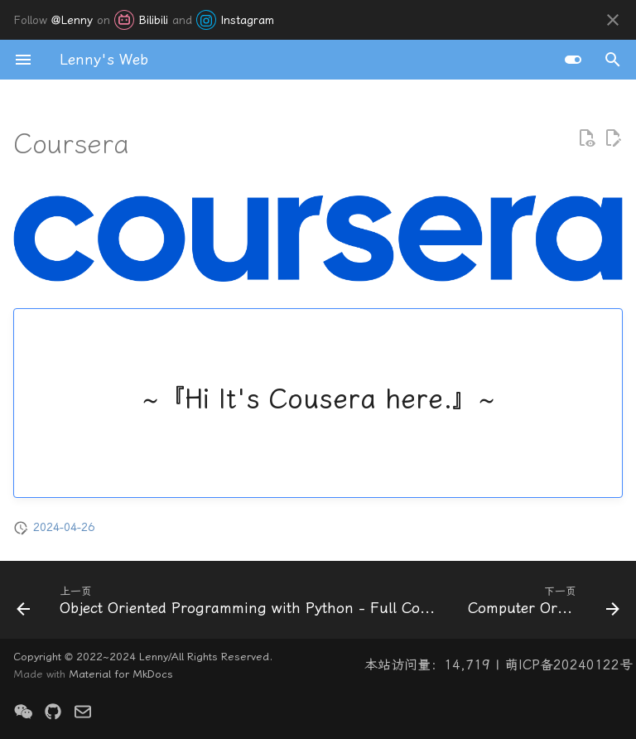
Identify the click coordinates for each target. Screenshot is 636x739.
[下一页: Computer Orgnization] (542, 605)
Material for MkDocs (121, 674)
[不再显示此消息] (613, 20)
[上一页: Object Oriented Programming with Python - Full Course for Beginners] (227, 605)
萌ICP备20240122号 (569, 665)
